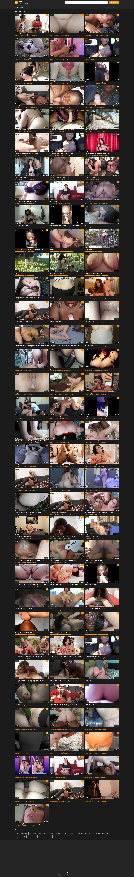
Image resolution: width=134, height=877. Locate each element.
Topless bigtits (89, 345)
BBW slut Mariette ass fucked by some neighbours (63, 560)
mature (63, 131)
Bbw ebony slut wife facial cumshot (94, 584)
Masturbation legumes (21, 728)
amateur (66, 59)
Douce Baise (18, 465)
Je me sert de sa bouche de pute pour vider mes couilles (30, 560)
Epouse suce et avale (91, 225)
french (36, 35)
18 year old (105, 834)
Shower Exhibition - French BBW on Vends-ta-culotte (29, 297)
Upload (114, 2)
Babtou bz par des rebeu (57, 728)
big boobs (60, 35)
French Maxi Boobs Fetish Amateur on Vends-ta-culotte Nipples (102, 369)
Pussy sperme (18, 393)
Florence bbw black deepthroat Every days (26, 153)
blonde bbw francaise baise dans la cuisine (62, 153)
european (61, 59)
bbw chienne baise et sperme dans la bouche (27, 417)
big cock (71, 59)
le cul (86, 632)
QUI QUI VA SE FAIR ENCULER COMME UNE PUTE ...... (28, 752)
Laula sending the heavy (21, 34)
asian (65, 834)
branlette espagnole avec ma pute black (61, 106)
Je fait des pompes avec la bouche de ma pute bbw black (100, 776)
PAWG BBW (88, 680)
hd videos (55, 59)
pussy (105, 203)
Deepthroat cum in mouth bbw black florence (62, 129)
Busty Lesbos (53, 488)
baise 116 (52, 249)
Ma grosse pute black (56, 321)
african (72, 834)
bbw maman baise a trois (92, 536)
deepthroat (31, 346)
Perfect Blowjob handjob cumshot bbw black (97, 417)
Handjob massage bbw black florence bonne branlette (100, 106)
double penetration (95, 35)
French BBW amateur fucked (22, 225)
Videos (23, 7)
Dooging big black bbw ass (57, 417)
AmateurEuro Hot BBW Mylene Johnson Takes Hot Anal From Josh (67, 584)
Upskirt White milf (90, 249)
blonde (90, 59)
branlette (17, 704)
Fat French (88, 297)
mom (31, 83)
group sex (32, 658)
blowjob (19, 59)
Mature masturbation (91, 129)
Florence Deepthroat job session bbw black (26, 632)
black (29, 107)
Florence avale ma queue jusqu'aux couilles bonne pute (65, 536)
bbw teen (80, 834)
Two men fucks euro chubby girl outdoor (25, 58)
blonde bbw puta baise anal (92, 656)
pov (96, 155)
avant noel (88, 201)
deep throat (34, 107)
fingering (71, 83)
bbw (16, 35)
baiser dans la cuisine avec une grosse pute (97, 58)
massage (103, 107)
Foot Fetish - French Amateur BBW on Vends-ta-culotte (64, 345)
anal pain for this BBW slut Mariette (94, 560)
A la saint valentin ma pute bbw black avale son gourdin (30, 249)
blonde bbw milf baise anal (57, 800)
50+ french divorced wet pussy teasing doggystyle (28, 800)
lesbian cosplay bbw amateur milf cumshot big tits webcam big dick (32, 824)
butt (94, 83)
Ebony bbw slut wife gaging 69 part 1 (95, 608)
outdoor (28, 59)
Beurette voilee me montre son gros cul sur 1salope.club (100, 82)
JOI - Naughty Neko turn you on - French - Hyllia (97, 153)
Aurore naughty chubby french (93, 393)
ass (40, 834)
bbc (27, 538)
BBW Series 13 (18, 776)
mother (22, 658)
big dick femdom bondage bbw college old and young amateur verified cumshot (32, 656)
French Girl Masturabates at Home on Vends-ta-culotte (64, 82)
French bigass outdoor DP (92, 177)
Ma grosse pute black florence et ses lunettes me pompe (30, 680)
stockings (69, 346)
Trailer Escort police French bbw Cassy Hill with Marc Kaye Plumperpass (32, 345)
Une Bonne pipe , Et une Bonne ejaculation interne (63, 34)
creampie (55, 35)
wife (69, 634)
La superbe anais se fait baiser (23, 536)
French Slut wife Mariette (92, 488)
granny (51, 834)
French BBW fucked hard (21, 177)
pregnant (24, 834)
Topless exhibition (20, 273)
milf (18, 35)
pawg (101, 251)
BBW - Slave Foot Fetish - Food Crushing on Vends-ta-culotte (31, 441)
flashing (105, 131)
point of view (91, 155)
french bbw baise (54, 201)
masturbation (89, 83)
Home (16, 7)
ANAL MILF (88, 728)
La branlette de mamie (56, 58)
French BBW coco (89, 704)
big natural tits (23, 35)
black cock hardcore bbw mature (59, 632)
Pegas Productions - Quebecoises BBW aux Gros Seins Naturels (102, 465)
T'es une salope (89, 800)
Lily (51, 608)
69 (104, 442)
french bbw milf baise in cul (57, 776)
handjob (67, 107)
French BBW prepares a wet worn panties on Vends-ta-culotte (31, 584)
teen (65, 35)
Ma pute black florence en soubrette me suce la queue (29, 106)
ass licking (103, 323)
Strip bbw (52, 297)
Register (111, 7)
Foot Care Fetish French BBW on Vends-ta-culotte (28, 369)
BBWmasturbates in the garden (58, 752)
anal (32, 59)
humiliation (69, 323)
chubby (27, 179)
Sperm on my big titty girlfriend (93, 273)
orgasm (68, 658)
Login (117, 7)
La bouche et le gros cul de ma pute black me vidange (64, 465)
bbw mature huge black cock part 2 (24, 608)
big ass (24, 59)
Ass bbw (87, 752)
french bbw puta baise (21, 488)
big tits (60, 107)
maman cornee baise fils (21, 82)
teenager (31, 179)
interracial (33, 801)
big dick (27, 825)
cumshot (103, 35)
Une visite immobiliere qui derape (94, 34)
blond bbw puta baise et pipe (58, 512)
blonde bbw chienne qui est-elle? (24, 321)
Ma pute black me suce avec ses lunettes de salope (64, 680)
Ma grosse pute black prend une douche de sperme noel (65, 225)
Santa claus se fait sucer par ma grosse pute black (63, 704)
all (93, 834)
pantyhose (106, 514)
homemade (30, 35)
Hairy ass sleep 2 (89, 321)
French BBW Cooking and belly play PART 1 (26, 201)
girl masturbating (71, 753)
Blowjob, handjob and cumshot (23, 129)
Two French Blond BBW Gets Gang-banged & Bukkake (99, 512)
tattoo (55, 837)
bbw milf (58, 834)
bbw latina (32, 834)
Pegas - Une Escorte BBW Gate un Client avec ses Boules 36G (66, 656)
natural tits (104, 466)
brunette (59, 658)
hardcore (19, 562)
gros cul (52, 369)
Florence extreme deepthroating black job (61, 177)
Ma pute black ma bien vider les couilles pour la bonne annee (102, 441)
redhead (94, 394)
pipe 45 (52, 393)
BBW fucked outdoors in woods (58, 273)
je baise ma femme (55, 441)
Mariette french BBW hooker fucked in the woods (28, 512)
